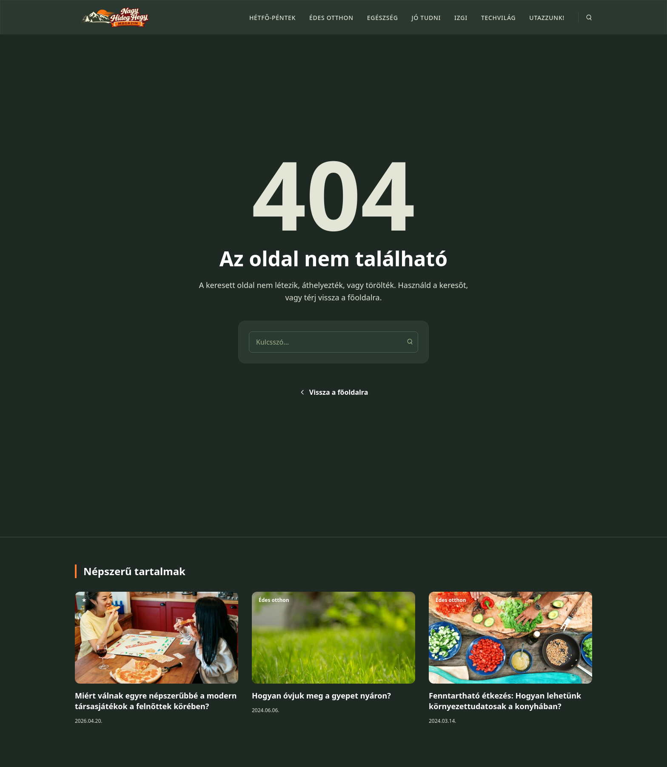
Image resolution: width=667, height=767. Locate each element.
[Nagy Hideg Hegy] (113, 17)
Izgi (460, 18)
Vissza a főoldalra (333, 392)
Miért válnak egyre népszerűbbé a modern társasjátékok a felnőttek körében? (156, 700)
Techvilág (498, 18)
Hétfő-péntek (272, 18)
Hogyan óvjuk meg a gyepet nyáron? (321, 695)
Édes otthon (331, 18)
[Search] (588, 17)
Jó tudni (426, 18)
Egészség (382, 18)
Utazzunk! (546, 18)
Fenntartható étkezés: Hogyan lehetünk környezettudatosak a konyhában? (505, 700)
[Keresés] (409, 341)
